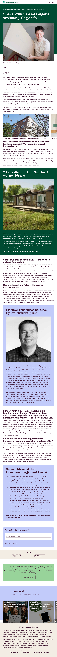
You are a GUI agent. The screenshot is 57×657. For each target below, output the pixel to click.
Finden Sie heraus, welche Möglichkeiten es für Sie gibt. (20, 213)
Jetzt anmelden (28, 539)
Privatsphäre (7, 619)
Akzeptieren (14, 652)
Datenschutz (17, 619)
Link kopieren (39, 518)
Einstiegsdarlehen (30, 360)
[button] (55, 87)
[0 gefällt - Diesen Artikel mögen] (3, 35)
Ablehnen (26, 652)
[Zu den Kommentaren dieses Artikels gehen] (6, 35)
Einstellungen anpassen (41, 652)
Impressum (27, 619)
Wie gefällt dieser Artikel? (14, 498)
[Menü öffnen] (52, 2)
